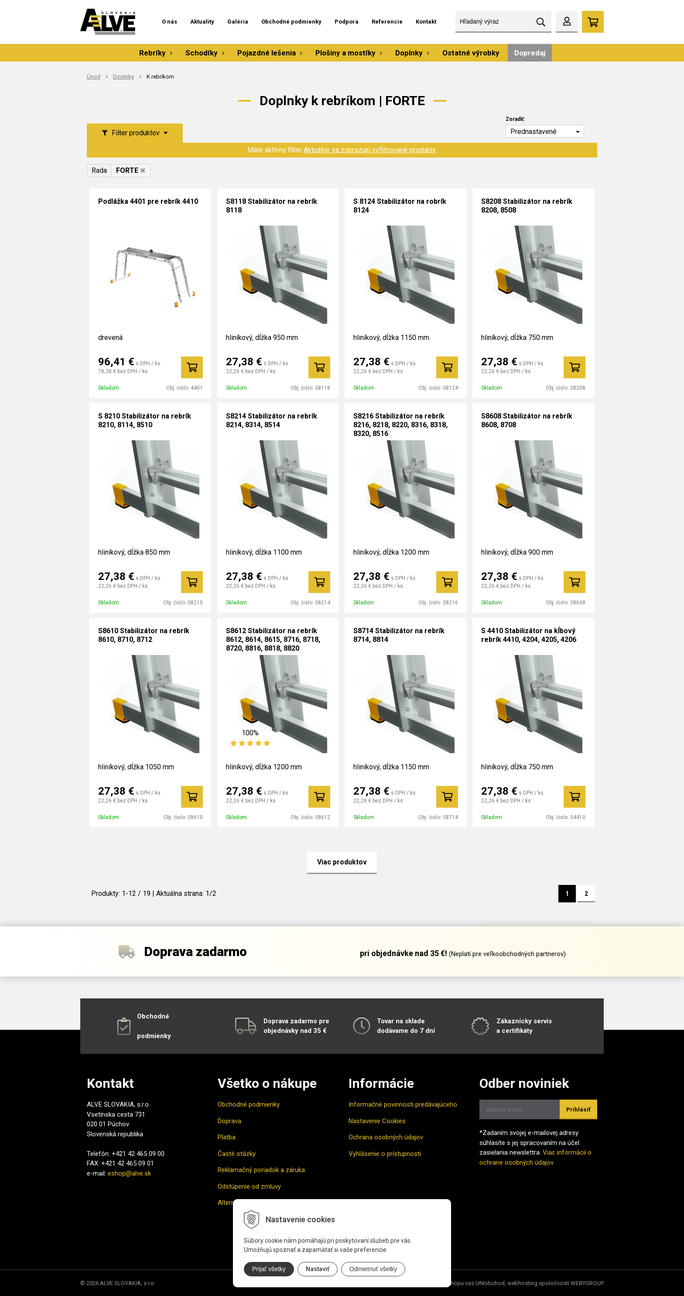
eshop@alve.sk (129, 1173)
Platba (227, 1137)
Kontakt (426, 21)
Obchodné (153, 1016)
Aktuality (202, 21)
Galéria (237, 21)
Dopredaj (529, 52)
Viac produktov (342, 862)
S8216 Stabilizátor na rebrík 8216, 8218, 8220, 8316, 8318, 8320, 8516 (400, 425)
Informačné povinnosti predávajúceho (403, 1104)
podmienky (154, 1036)
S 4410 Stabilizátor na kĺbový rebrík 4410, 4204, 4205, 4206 (528, 635)
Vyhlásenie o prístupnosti (385, 1154)
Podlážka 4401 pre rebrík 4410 (148, 201)
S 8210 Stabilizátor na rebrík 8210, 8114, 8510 (144, 420)
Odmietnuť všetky (373, 1268)
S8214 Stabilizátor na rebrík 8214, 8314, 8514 (271, 420)
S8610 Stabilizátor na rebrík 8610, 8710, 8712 (143, 635)
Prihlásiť (578, 1109)
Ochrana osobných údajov (386, 1137)
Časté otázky (237, 1154)
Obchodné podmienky (291, 21)
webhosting (522, 1283)
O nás (169, 21)
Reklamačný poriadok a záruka (261, 1170)
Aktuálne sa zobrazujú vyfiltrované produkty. (370, 150)
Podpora (347, 21)
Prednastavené (533, 131)
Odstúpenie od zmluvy (249, 1186)
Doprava (229, 1121)
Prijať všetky (269, 1268)
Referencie (387, 21)
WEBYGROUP (587, 1283)
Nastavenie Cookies (377, 1121)
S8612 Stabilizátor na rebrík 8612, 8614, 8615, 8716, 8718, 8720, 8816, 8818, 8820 (273, 639)
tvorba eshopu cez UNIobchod (466, 1283)
